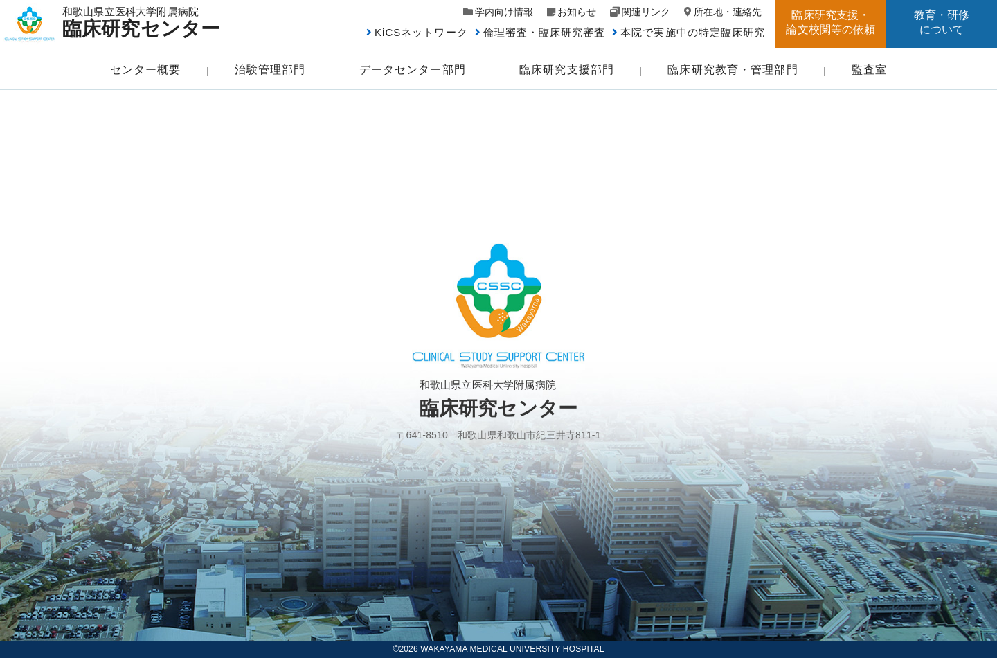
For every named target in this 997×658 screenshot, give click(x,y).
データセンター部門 (412, 69)
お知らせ (576, 11)
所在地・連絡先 (728, 11)
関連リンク (646, 11)
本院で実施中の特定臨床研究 (692, 32)
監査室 (869, 69)
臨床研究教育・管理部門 (732, 69)
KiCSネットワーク (421, 32)
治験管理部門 (270, 69)
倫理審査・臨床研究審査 (544, 32)
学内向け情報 (504, 11)
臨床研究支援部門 (566, 69)
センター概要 (145, 69)
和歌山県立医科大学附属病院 (147, 22)
